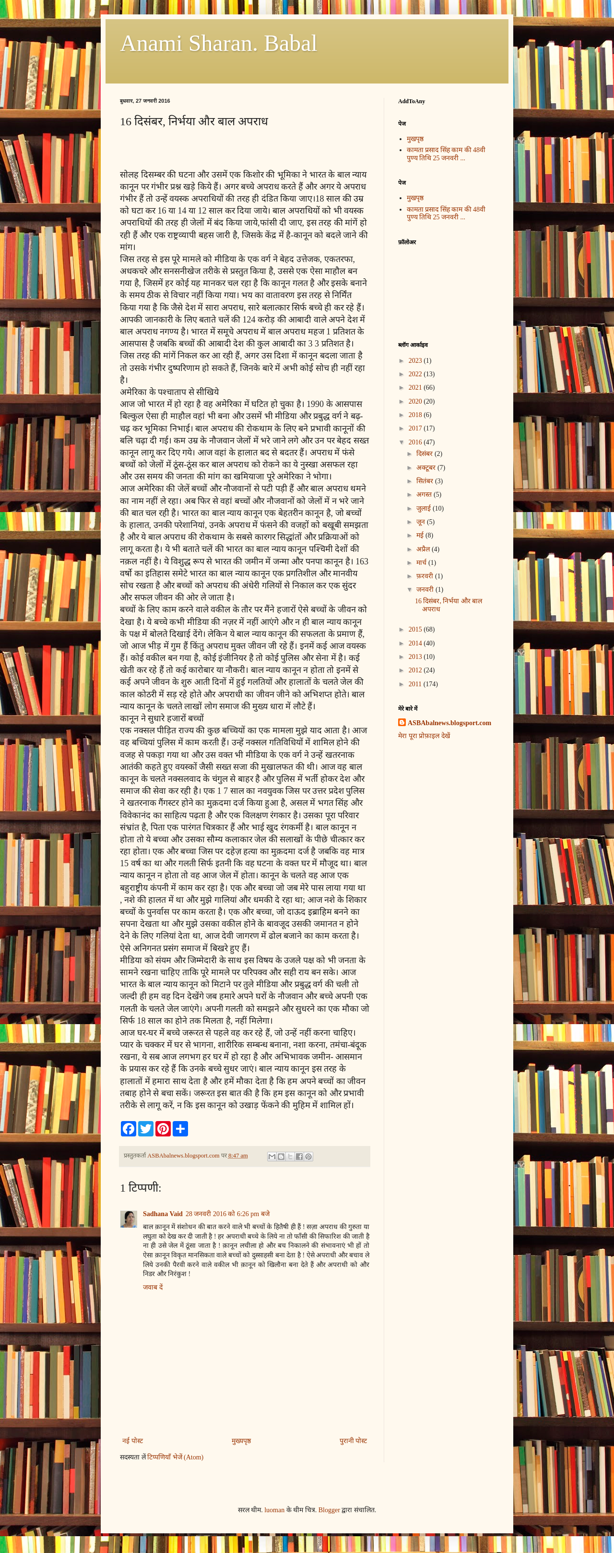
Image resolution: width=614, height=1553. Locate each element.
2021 (416, 387)
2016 (416, 442)
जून (421, 522)
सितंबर (425, 481)
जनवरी (426, 589)
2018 (416, 414)
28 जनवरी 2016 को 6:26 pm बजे (228, 1214)
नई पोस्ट (132, 1441)
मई (420, 535)
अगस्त (425, 494)
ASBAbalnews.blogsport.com (449, 723)
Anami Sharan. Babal (219, 43)
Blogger (329, 1510)
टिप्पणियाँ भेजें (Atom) (175, 1457)
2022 (416, 374)
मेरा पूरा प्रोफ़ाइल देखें (424, 736)
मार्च (422, 562)
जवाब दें (153, 1287)
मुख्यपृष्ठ (241, 1441)
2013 (416, 656)
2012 (416, 670)
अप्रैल (424, 549)
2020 (416, 401)
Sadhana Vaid (163, 1214)
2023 (416, 360)
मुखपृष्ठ (415, 139)
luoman (274, 1510)
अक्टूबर (426, 467)
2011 (416, 684)
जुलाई (424, 508)
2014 (416, 643)
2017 (416, 428)
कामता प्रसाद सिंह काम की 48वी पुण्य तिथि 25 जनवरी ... (446, 154)
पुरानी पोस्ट (353, 1441)
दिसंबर (425, 453)
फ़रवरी (425, 576)
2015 (416, 629)
